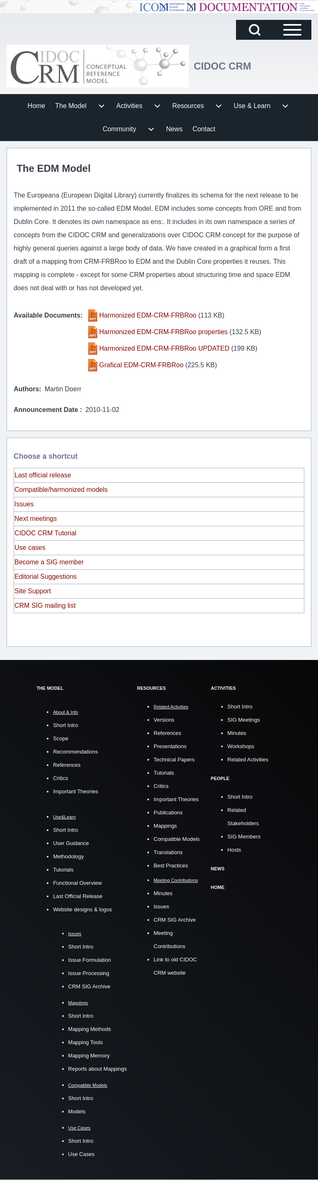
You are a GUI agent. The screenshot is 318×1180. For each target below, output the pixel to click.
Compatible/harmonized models (61, 489)
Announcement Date (47, 409)
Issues (24, 504)
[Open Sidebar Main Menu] (292, 30)
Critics (60, 778)
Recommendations (75, 752)
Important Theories (75, 791)
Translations (168, 852)
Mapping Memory (89, 1055)
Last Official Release (77, 896)
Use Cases (81, 1154)
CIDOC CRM (222, 66)
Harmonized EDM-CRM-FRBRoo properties (163, 331)
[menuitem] (37, 106)
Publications (168, 812)
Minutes (163, 893)
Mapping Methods (89, 1029)
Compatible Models (177, 839)
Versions (164, 720)
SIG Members (243, 836)
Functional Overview (77, 883)
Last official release (42, 475)
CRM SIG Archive (89, 986)
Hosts (234, 850)
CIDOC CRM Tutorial (45, 533)
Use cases (30, 547)
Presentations (170, 746)
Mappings (165, 826)
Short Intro (65, 725)
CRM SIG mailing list (45, 605)
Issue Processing (88, 973)
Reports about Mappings (97, 1069)
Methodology (68, 856)
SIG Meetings (243, 720)
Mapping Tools (85, 1042)
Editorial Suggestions (45, 576)
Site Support (32, 591)
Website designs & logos (82, 909)
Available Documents (47, 315)
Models (77, 1111)
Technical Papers (174, 759)
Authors (26, 389)
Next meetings (35, 518)
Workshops (240, 746)
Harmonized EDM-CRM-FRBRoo (148, 315)
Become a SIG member (49, 562)
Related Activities (247, 759)
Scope (60, 738)
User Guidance (71, 843)
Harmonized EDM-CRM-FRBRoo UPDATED (164, 348)
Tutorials (63, 870)
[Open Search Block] (254, 30)
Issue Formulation (89, 960)
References (66, 765)
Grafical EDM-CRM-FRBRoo (141, 364)
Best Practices (171, 865)
